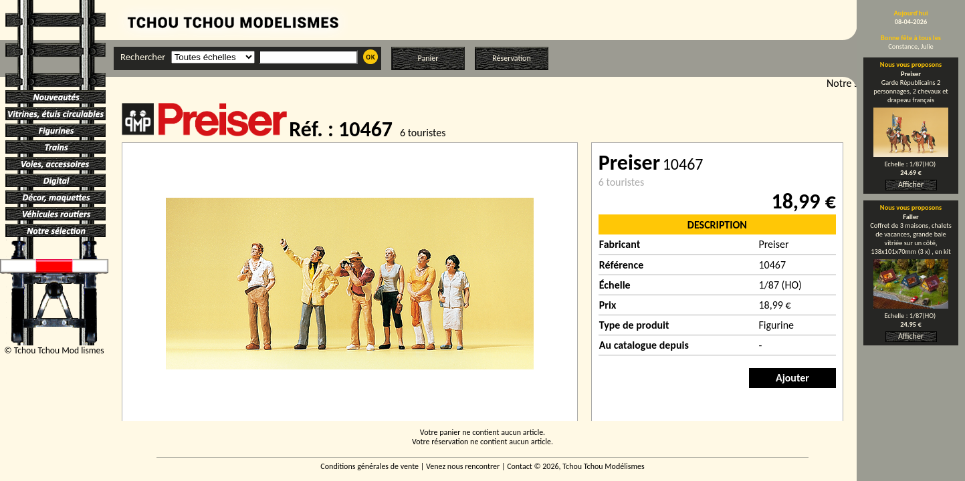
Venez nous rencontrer (463, 466)
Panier (428, 58)
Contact (519, 466)
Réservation (511, 58)
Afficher (911, 184)
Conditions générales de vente (369, 466)
